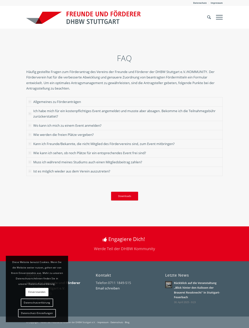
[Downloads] (124, 196)
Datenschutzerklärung (37, 302)
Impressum (217, 2)
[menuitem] (200, 3)
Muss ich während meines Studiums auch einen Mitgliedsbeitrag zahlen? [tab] (85, 162)
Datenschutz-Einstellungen (37, 313)
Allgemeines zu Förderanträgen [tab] (54, 101)
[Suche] (209, 17)
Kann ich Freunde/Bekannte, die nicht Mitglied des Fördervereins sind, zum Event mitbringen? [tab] (101, 144)
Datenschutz (200, 2)
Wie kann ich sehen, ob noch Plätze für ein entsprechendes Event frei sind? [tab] (87, 153)
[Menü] (218, 17)
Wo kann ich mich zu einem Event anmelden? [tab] (64, 125)
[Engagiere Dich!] (124, 243)
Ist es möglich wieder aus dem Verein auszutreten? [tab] (69, 171)
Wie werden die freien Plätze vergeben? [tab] (61, 134)
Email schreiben (108, 288)
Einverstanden (37, 292)
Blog (127, 322)
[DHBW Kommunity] (83, 17)
